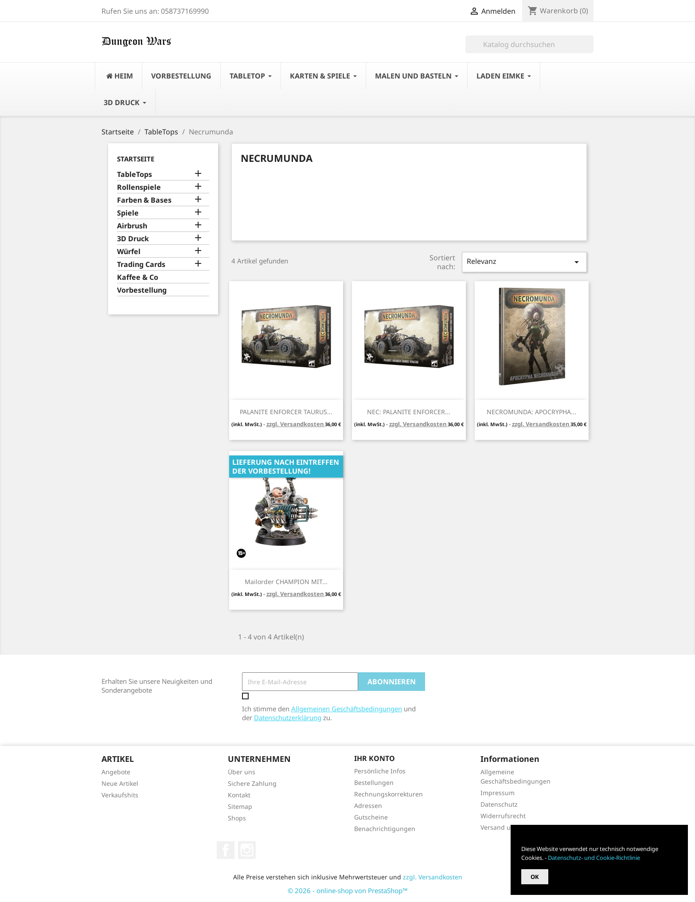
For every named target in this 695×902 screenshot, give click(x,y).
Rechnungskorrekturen (388, 794)
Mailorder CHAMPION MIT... (286, 581)
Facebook (225, 850)
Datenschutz (499, 804)
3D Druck (133, 238)
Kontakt (239, 795)
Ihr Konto (374, 758)
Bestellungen (374, 782)
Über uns (241, 772)
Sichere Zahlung (252, 783)
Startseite (135, 158)
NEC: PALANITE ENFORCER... (408, 412)
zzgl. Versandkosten (295, 424)
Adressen (368, 805)
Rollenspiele (139, 187)
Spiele (128, 213)
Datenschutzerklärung (287, 717)
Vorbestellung (142, 290)
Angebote (116, 772)
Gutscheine (371, 817)
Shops (237, 818)
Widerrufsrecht (503, 816)
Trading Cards (141, 264)
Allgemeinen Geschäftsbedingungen (346, 708)
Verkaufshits (120, 795)
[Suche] (529, 44)
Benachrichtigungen (384, 828)
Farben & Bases (144, 200)
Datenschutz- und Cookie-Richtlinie (594, 858)
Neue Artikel (120, 783)
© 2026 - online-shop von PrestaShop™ (348, 890)
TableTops (134, 174)
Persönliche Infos (380, 771)
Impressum (497, 792)
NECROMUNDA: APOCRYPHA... (531, 412)
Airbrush (132, 226)
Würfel (129, 251)
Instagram (247, 850)
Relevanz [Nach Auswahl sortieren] (524, 261)
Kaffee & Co (137, 277)
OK (535, 877)
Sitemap (240, 806)
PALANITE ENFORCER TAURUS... (286, 412)
